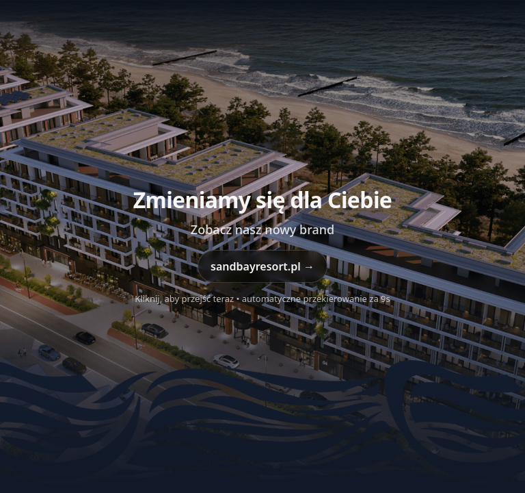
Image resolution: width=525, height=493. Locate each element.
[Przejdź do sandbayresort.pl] (262, 246)
